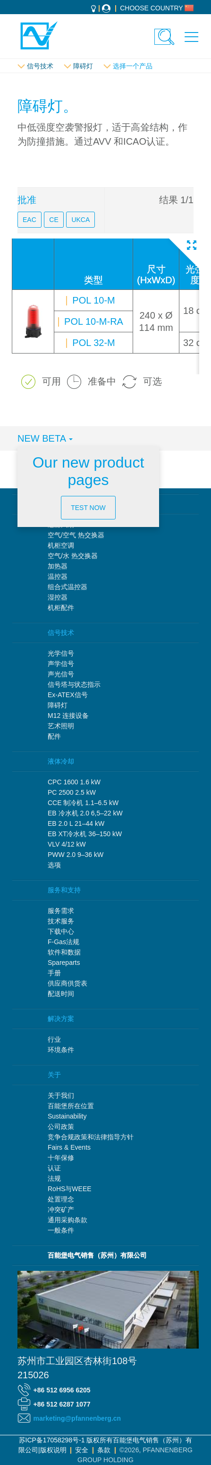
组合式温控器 (67, 587)
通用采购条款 (67, 1220)
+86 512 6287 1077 (62, 1404)
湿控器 (58, 597)
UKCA (80, 219)
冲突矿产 (61, 1209)
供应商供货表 (67, 983)
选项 (54, 865)
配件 (54, 736)
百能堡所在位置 (71, 1106)
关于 (54, 1074)
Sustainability (67, 1116)
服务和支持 (64, 890)
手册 (54, 973)
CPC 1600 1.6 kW (74, 782)
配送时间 (61, 993)
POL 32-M (92, 342)
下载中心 (61, 931)
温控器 (58, 576)
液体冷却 (61, 761)
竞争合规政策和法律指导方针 (91, 1137)
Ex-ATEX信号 (68, 695)
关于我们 (61, 1095)
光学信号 (61, 653)
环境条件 (61, 1049)
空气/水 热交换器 (73, 556)
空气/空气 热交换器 (76, 535)
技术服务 (61, 921)
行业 (54, 1039)
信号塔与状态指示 (74, 684)
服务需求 (61, 910)
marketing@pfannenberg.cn (77, 1418)
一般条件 (61, 1230)
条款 (103, 1450)
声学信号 (61, 663)
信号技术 (40, 66)
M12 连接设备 (68, 715)
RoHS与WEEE (70, 1189)
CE (53, 219)
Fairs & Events (69, 1147)
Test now (88, 507)
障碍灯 (83, 66)
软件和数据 (64, 952)
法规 (54, 1178)
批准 (26, 200)
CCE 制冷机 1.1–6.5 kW (83, 803)
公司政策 (61, 1126)
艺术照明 (61, 726)
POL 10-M (92, 300)
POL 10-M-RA (92, 321)
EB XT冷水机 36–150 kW (85, 834)
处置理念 (61, 1199)
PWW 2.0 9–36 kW (75, 854)
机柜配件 (61, 607)
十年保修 (61, 1157)
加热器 (58, 566)
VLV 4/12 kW (67, 844)
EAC (29, 219)
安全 (81, 1450)
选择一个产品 (132, 66)
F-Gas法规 (63, 942)
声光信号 (61, 674)
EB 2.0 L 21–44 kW (76, 823)
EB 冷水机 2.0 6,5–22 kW (85, 813)
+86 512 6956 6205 (62, 1390)
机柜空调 (61, 545)
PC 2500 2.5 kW (72, 792)
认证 (54, 1168)
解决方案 (61, 1018)
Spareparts (64, 962)
